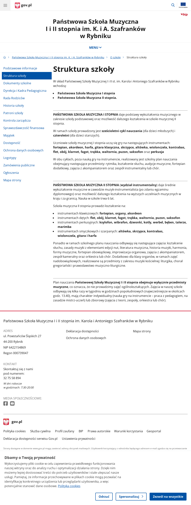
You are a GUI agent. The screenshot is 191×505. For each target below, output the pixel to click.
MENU (95, 48)
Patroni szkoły (13, 113)
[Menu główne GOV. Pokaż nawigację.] (5, 5)
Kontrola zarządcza (17, 120)
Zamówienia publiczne (19, 165)
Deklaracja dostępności (82, 331)
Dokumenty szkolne (17, 83)
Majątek (8, 135)
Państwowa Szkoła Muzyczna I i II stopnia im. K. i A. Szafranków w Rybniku (95, 28)
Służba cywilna (40, 431)
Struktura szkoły (14, 76)
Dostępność (11, 143)
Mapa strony (12, 180)
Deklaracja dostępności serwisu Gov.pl (30, 439)
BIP (81, 431)
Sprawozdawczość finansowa (23, 128)
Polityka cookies (14, 431)
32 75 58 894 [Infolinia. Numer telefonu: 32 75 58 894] (12, 378)
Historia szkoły (13, 105)
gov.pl (12, 422)
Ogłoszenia (11, 173)
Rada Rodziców (14, 98)
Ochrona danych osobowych (23, 150)
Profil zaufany (64, 431)
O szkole (115, 57)
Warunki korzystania (128, 431)
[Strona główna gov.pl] (23, 6)
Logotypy (9, 158)
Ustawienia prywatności (78, 439)
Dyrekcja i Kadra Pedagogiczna (24, 91)
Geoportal (154, 431)
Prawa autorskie (99, 431)
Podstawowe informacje (20, 68)
